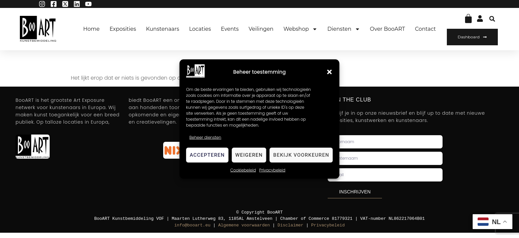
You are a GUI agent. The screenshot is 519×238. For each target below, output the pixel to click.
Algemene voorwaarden (244, 225)
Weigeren (249, 155)
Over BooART (387, 29)
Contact (425, 29)
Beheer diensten (205, 137)
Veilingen (261, 29)
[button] (329, 72)
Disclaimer (291, 225)
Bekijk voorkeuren (301, 155)
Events (230, 29)
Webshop (300, 29)
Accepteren (207, 155)
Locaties (200, 29)
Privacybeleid (272, 170)
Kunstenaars (162, 29)
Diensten (343, 29)
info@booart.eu (192, 225)
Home (91, 29)
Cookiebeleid (243, 170)
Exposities (123, 29)
